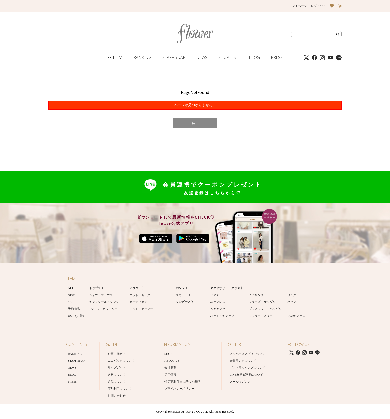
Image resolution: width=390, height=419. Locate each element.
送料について (117, 374)
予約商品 (74, 309)
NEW (71, 295)
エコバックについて (121, 360)
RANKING (142, 57)
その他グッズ (296, 316)
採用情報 (170, 374)
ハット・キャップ (222, 316)
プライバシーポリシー (179, 388)
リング (291, 295)
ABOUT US (171, 360)
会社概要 (170, 367)
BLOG (254, 57)
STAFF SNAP (173, 57)
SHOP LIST (228, 57)
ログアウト (318, 6)
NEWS (201, 57)
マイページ (299, 6)
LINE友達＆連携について (246, 374)
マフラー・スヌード (262, 316)
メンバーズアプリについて (247, 354)
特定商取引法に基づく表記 (182, 381)
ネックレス (217, 302)
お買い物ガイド (118, 354)
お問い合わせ (117, 395)
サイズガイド (117, 367)
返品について (117, 381)
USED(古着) (76, 316)
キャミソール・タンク (104, 302)
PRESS (277, 57)
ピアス (214, 295)
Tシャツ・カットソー (103, 309)
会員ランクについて (243, 360)
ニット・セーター (141, 295)
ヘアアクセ (217, 309)
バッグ (291, 302)
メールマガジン (240, 381)
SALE (71, 302)
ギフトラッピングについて (247, 367)
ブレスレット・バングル (265, 309)
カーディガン (138, 302)
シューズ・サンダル (262, 302)
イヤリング (256, 295)
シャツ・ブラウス (101, 295)
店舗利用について (120, 388)
